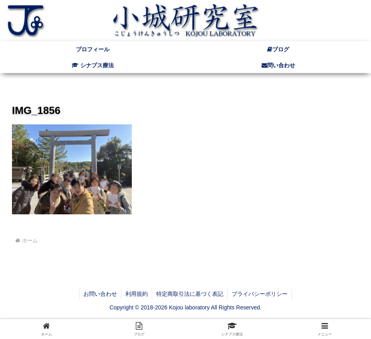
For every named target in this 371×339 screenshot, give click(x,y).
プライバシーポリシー (260, 294)
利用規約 (136, 294)
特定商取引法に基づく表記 (189, 294)
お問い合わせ (100, 294)
